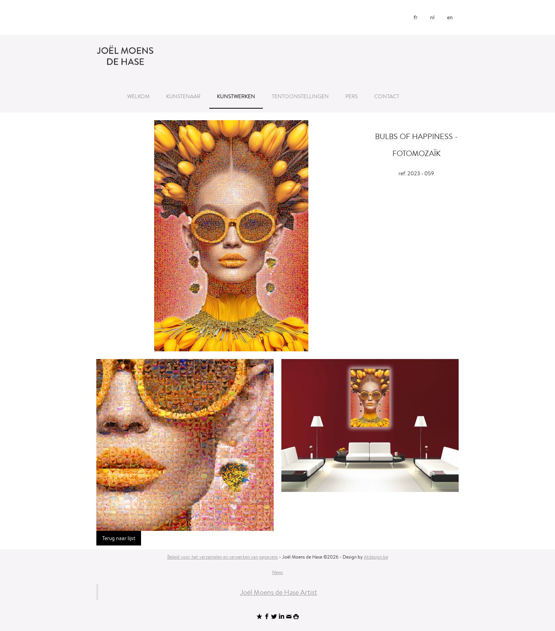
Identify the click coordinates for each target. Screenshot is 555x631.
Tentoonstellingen (300, 96)
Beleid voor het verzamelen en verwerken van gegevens (222, 557)
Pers (351, 96)
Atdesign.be (376, 557)
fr (415, 17)
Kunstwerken (236, 96)
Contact (386, 96)
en (450, 17)
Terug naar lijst (118, 538)
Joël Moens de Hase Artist (278, 592)
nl (432, 17)
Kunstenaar (183, 96)
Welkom (138, 96)
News (277, 572)
